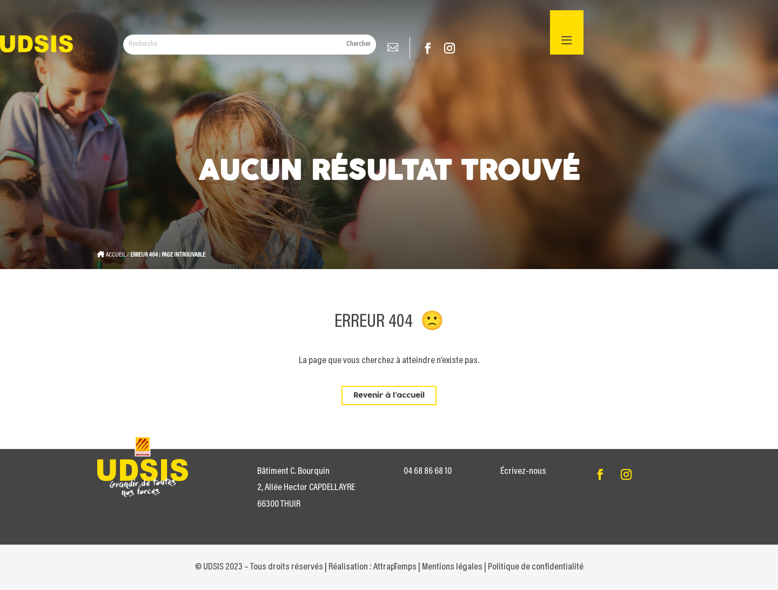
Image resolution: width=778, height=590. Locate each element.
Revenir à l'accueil (389, 395)
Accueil (116, 255)
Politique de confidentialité (536, 567)
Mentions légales (452, 567)
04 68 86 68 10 (428, 472)
